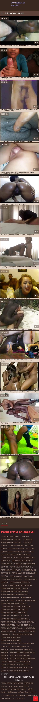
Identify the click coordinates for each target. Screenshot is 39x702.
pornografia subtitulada (12, 628)
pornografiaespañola (10, 643)
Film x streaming (18, 695)
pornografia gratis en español (14, 610)
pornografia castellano (20, 567)
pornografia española (25, 600)
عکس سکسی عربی (18, 698)
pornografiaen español (11, 637)
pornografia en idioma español (14, 594)
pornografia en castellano (22, 576)
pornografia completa (11, 570)
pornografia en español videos (14, 591)
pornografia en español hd (20, 585)
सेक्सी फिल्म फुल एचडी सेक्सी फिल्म (18, 692)
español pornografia (10, 536)
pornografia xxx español (23, 634)
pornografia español (10, 597)
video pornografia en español (22, 659)
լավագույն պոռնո (18, 689)
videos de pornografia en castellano (17, 668)
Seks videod (18, 683)
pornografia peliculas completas (15, 625)
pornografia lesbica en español (14, 619)
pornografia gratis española (14, 613)
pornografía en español (11, 579)
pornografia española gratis (14, 603)
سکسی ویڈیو (13, 686)
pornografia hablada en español (15, 616)
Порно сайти (6, 683)
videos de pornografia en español (15, 671)
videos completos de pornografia (15, 662)
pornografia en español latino (14, 588)
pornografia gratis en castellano (16, 607)
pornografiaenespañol (11, 640)
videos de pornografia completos (15, 665)
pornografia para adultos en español (17, 622)
